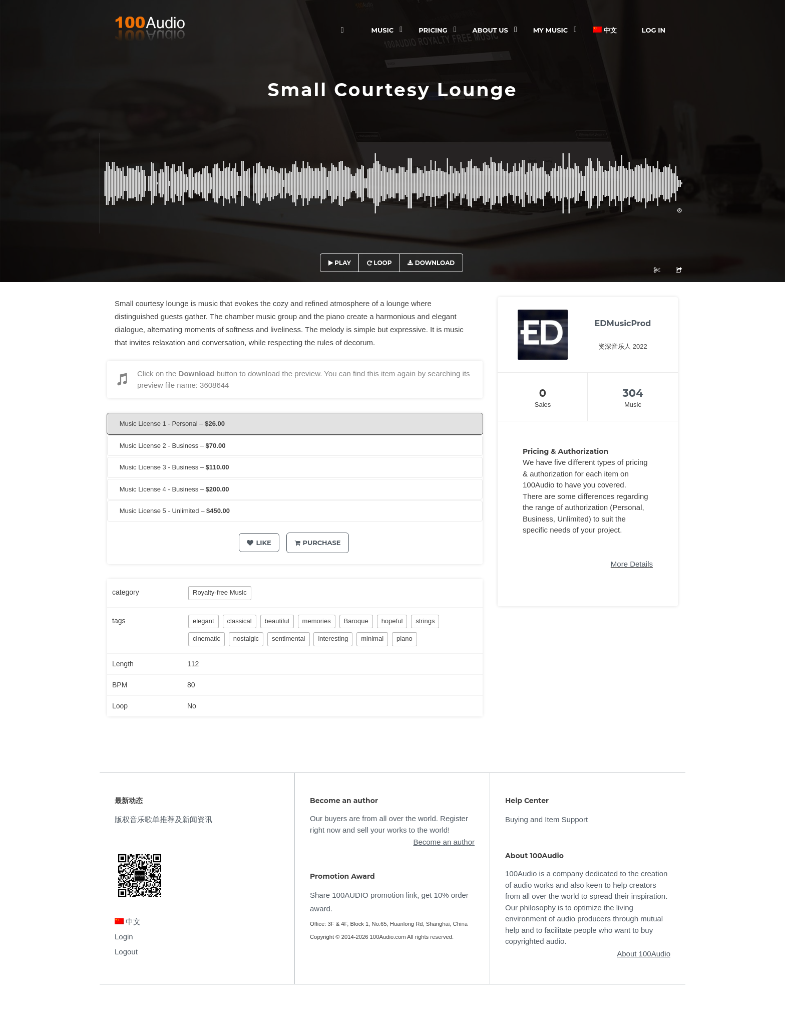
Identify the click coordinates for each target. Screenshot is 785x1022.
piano (405, 638)
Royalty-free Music (220, 592)
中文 (605, 30)
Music (382, 30)
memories (316, 621)
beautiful (277, 621)
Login (124, 936)
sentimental (288, 638)
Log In (653, 30)
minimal (372, 638)
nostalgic (246, 638)
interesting (333, 638)
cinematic (206, 638)
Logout (126, 951)
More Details (632, 564)
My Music (550, 30)
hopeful (392, 621)
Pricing (433, 30)
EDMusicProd (623, 323)
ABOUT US (490, 30)
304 (632, 393)
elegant (203, 621)
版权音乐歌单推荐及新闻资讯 (163, 819)
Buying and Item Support (546, 819)
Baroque (356, 621)
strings (425, 621)
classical (239, 621)
